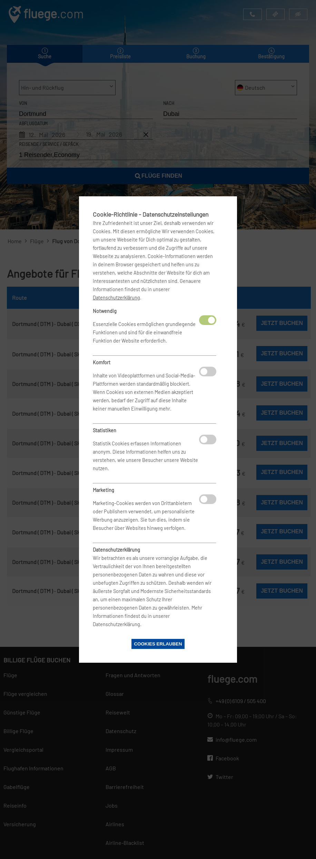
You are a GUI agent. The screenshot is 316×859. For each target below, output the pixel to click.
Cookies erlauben (158, 643)
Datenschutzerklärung (116, 297)
